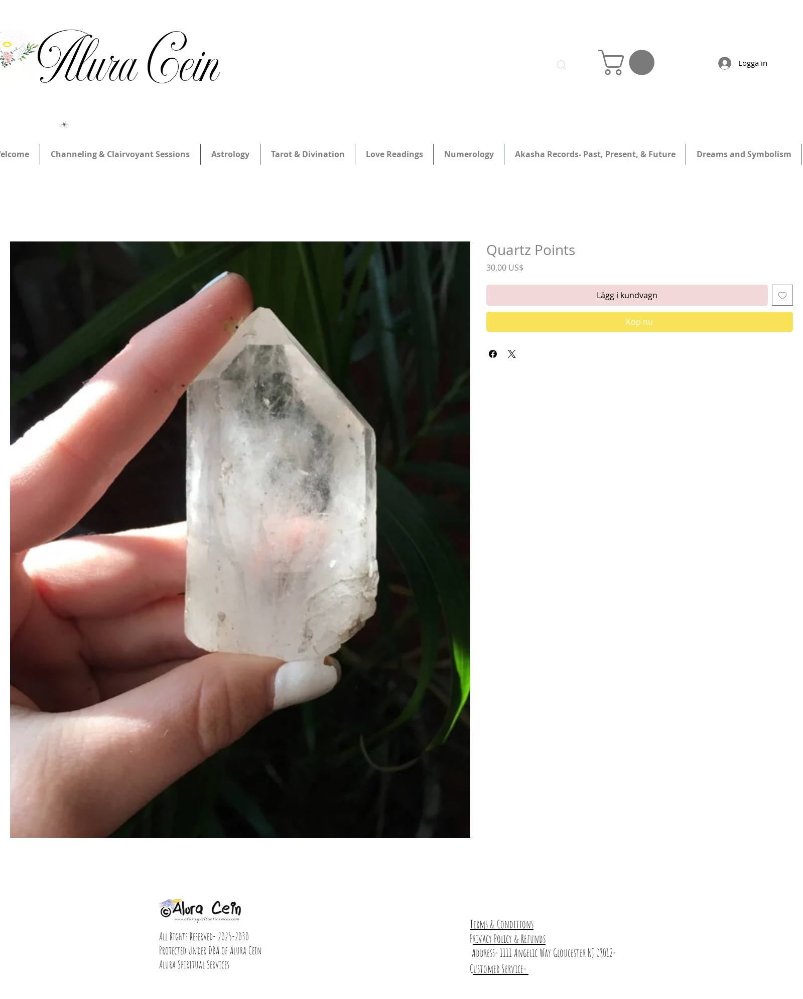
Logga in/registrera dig (574, 24)
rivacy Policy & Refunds (509, 938)
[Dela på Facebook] (493, 354)
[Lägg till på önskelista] (782, 295)
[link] (629, 62)
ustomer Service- (500, 968)
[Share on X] (512, 354)
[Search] (561, 65)
